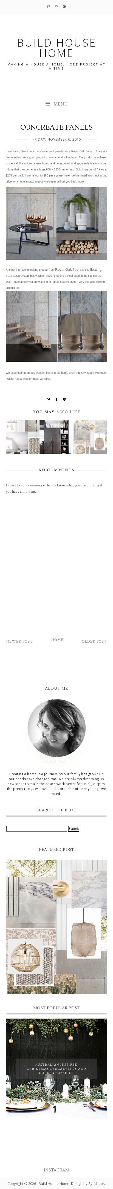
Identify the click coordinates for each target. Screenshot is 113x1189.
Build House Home (54, 1183)
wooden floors (44, 372)
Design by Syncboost (88, 1183)
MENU (57, 104)
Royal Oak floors (82, 151)
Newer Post (19, 641)
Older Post (94, 641)
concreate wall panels (49, 151)
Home (57, 639)
